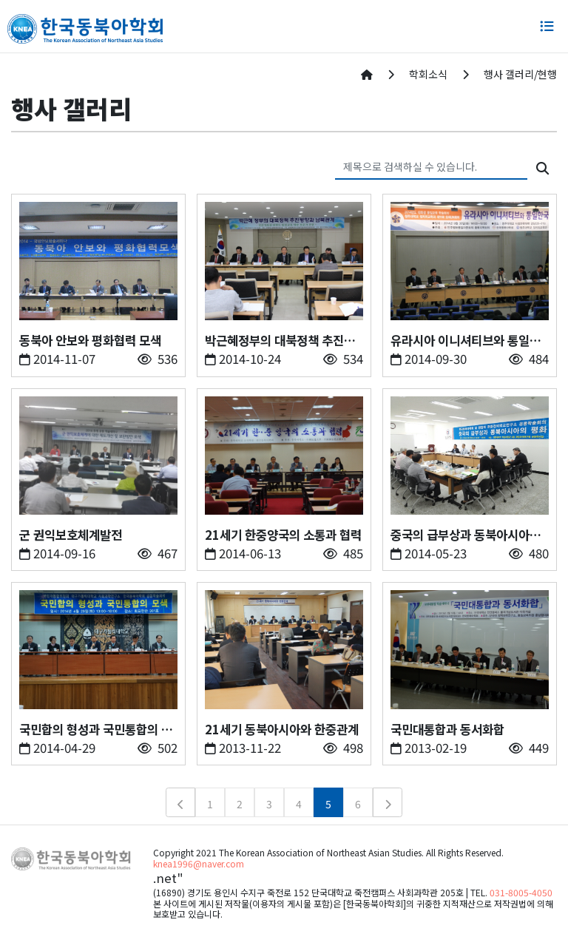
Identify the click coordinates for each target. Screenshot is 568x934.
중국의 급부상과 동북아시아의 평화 (465, 535)
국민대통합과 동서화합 (447, 729)
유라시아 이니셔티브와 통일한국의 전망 (465, 340)
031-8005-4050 (521, 892)
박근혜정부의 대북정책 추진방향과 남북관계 (280, 340)
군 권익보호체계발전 (70, 535)
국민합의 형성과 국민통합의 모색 (95, 729)
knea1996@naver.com (198, 863)
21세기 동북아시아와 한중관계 (282, 729)
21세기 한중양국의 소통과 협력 (283, 535)
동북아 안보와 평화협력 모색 (90, 340)
